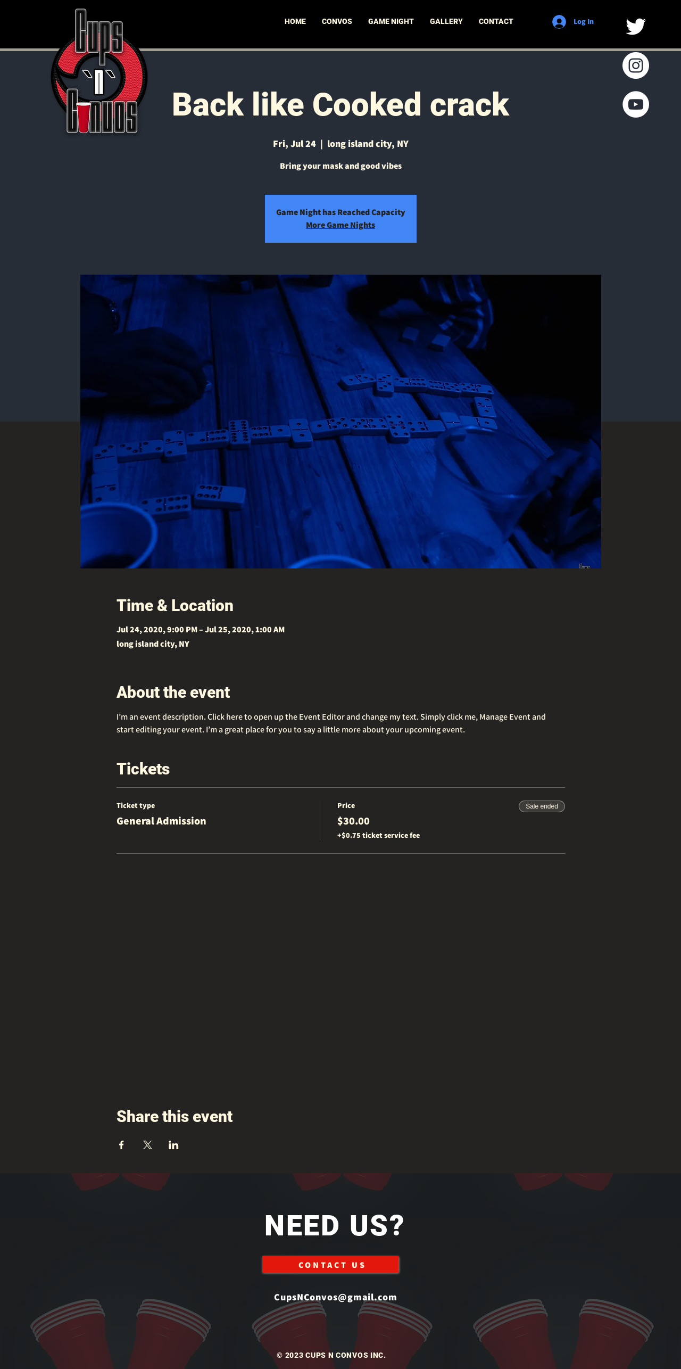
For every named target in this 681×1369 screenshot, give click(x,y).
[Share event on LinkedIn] (174, 1145)
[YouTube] (635, 104)
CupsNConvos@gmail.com (335, 1297)
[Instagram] (635, 65)
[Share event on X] (148, 1145)
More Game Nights (340, 224)
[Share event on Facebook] (122, 1145)
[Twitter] (635, 26)
